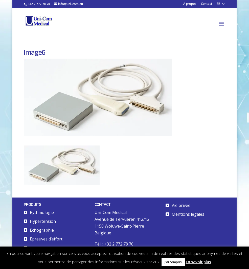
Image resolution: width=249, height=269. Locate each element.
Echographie (42, 230)
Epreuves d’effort (46, 239)
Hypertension (43, 221)
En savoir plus (198, 261)
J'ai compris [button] (173, 262)
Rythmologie (42, 212)
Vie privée (181, 205)
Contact (206, 4)
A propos (189, 4)
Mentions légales (188, 214)
